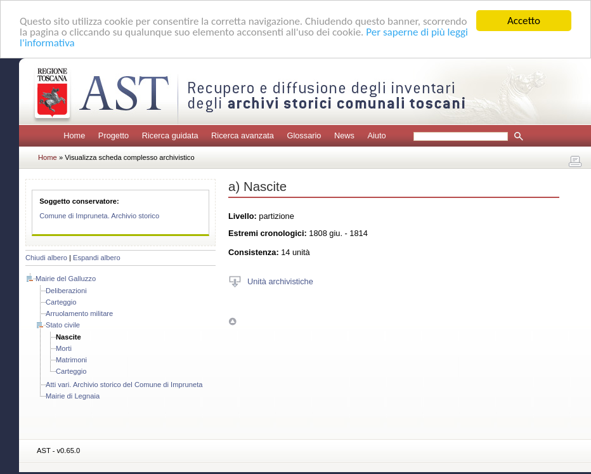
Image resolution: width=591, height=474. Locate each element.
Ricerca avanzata (242, 135)
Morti (64, 348)
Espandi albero (96, 257)
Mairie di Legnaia (73, 396)
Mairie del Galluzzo (66, 278)
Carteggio (61, 302)
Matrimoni (71, 360)
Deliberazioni (66, 290)
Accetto (523, 20)
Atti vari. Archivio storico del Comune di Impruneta (124, 384)
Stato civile (63, 325)
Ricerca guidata (170, 135)
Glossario (304, 135)
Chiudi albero (46, 257)
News (344, 135)
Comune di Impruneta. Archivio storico (99, 216)
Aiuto (376, 135)
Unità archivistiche (280, 281)
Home (74, 135)
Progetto (113, 135)
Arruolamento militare (79, 313)
